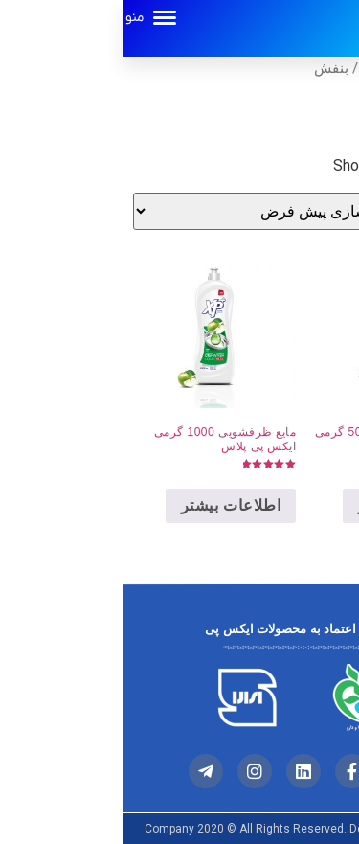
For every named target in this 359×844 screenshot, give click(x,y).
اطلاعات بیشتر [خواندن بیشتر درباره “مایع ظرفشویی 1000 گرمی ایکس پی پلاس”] (107, 505)
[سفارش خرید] (157, 211)
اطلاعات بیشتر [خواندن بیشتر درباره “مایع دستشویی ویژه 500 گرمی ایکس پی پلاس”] (284, 505)
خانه (337, 70)
